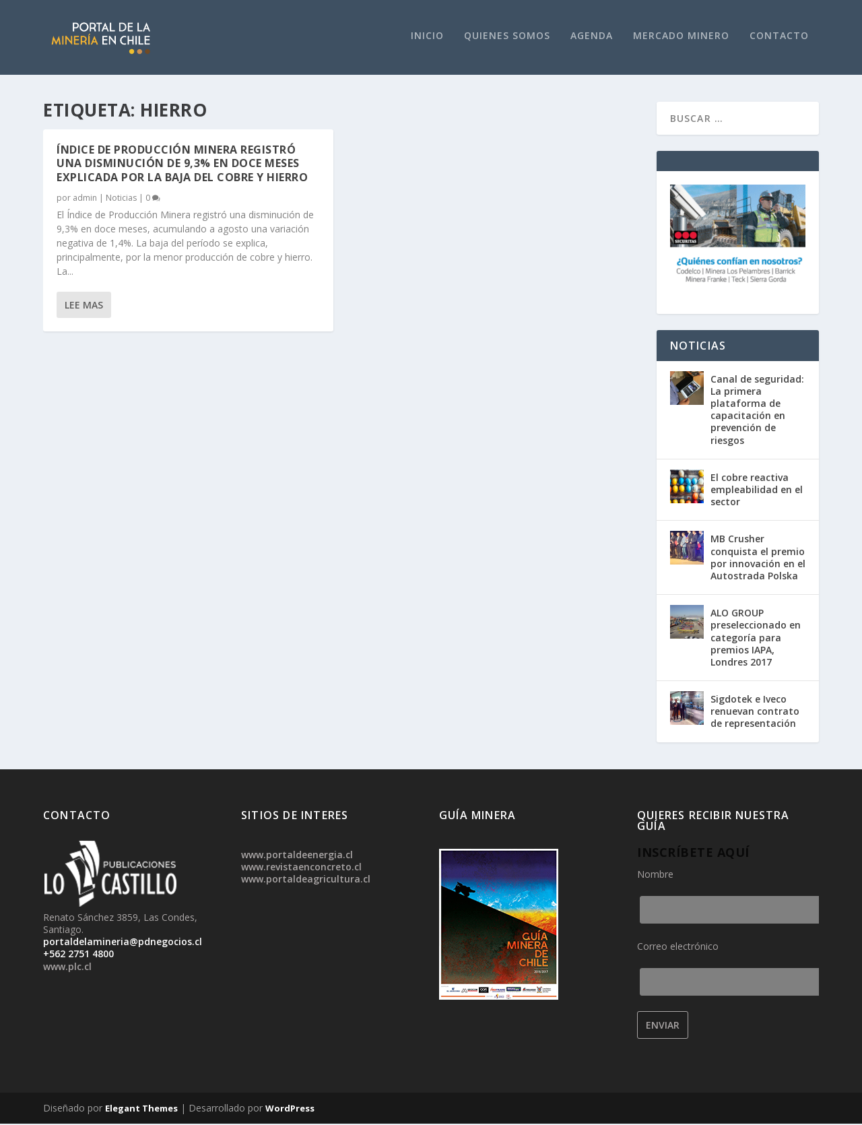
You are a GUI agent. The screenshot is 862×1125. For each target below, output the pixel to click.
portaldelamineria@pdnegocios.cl (122, 943)
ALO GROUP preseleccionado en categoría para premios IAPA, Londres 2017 (755, 639)
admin (85, 199)
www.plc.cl (67, 967)
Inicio (427, 37)
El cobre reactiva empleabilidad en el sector (756, 490)
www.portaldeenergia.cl (297, 855)
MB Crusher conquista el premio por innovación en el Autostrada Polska (757, 559)
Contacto (779, 37)
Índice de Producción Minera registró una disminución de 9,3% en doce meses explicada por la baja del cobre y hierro (182, 165)
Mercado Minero (681, 37)
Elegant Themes (141, 1109)
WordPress (289, 1109)
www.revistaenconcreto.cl (301, 868)
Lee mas (84, 306)
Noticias (121, 199)
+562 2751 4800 (78, 955)
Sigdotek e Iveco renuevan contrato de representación (754, 712)
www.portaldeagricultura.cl (305, 880)
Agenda (591, 37)
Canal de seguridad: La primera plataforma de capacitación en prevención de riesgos (757, 411)
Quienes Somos (507, 37)
